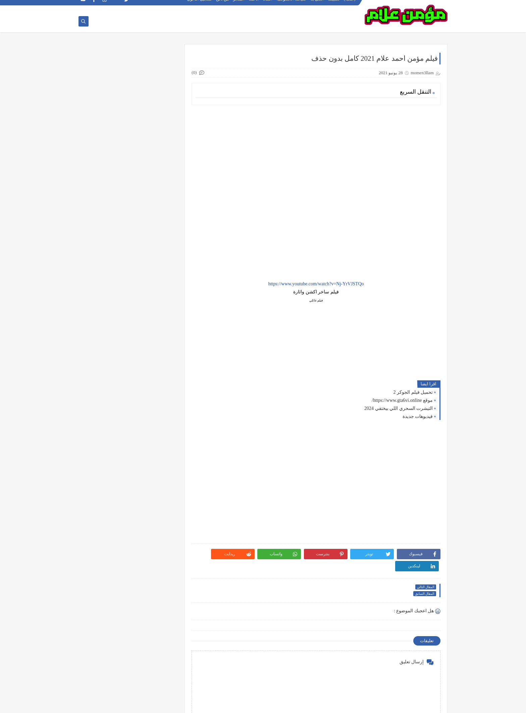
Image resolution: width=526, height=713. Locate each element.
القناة (267, 5)
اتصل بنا (317, 5)
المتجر (239, 5)
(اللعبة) (350, 5)
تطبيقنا (334, 5)
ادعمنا (254, 5)
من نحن (222, 5)
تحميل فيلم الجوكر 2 (413, 392)
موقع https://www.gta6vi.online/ (402, 400)
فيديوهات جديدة (418, 416)
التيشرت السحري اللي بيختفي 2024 (398, 408)
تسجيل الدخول (200, 5)
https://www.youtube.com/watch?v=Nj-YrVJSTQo (319, 284)
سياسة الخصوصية (291, 5)
